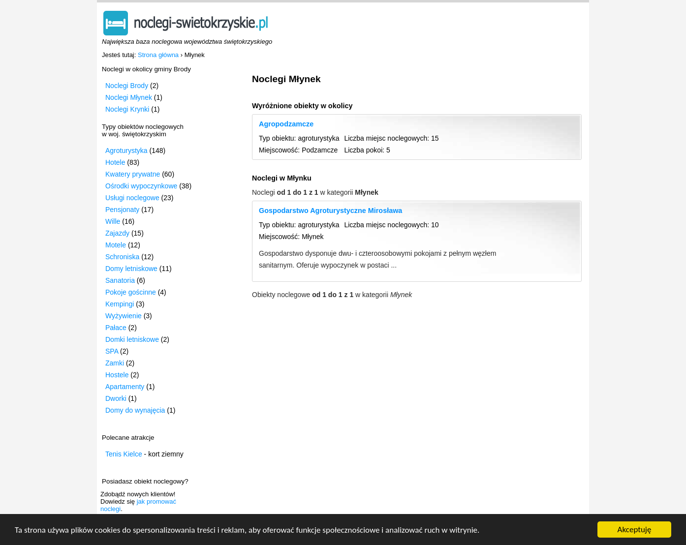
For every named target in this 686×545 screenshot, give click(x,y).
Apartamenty (124, 387)
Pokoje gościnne (130, 292)
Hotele (115, 162)
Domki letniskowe (132, 339)
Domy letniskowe (131, 268)
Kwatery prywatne (132, 174)
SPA (111, 351)
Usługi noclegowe (132, 198)
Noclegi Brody (126, 86)
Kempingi (119, 304)
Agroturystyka (126, 150)
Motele (115, 245)
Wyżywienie (123, 316)
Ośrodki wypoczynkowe (141, 186)
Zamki (114, 363)
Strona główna (158, 55)
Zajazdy (117, 233)
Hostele (116, 375)
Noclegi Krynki (127, 109)
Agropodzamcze (286, 124)
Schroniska (122, 257)
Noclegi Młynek (128, 97)
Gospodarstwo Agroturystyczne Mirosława (330, 210)
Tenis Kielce (123, 454)
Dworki (115, 398)
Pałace (115, 328)
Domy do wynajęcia (135, 410)
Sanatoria (120, 280)
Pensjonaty (122, 209)
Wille (112, 221)
